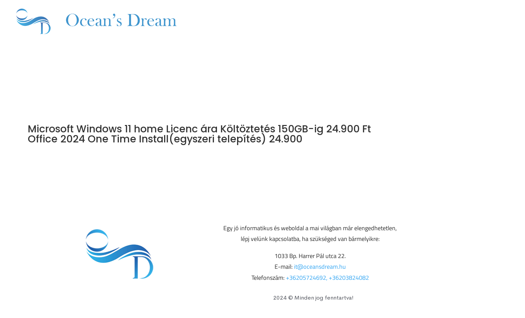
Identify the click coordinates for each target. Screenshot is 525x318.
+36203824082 (405, 22)
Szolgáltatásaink (265, 22)
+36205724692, (307, 277)
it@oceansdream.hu (477, 22)
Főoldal (211, 22)
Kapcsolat (351, 22)
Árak (315, 22)
